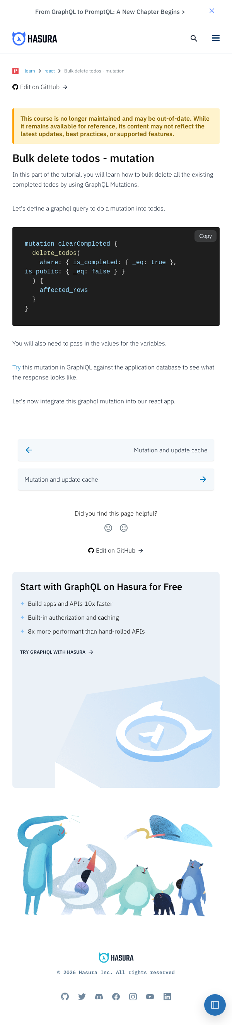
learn (30, 71)
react (49, 71)
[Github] (65, 996)
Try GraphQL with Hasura (57, 652)
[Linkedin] (167, 996)
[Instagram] (133, 996)
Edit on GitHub (40, 87)
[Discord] (99, 996)
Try (16, 367)
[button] (212, 11)
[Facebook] (116, 996)
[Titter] (82, 996)
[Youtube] (150, 996)
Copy (205, 236)
